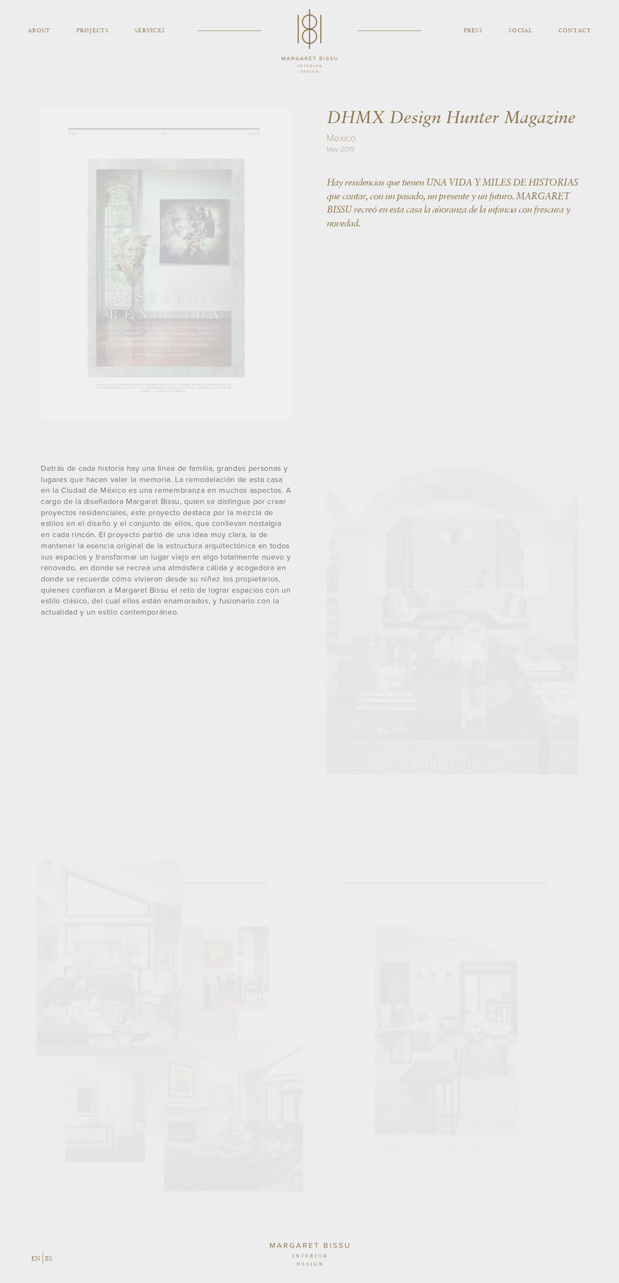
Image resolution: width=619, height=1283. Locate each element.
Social (521, 30)
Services (150, 30)
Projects (93, 30)
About (39, 30)
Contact (574, 30)
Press (473, 30)
